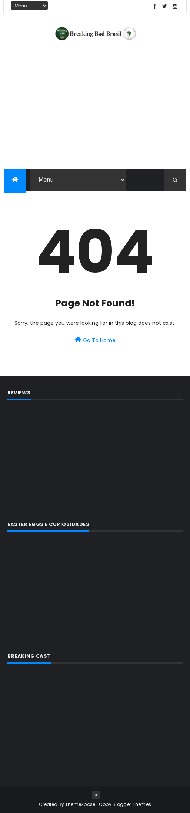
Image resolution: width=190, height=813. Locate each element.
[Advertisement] (94, 459)
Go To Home (95, 340)
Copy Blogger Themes (125, 804)
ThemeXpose (80, 804)
